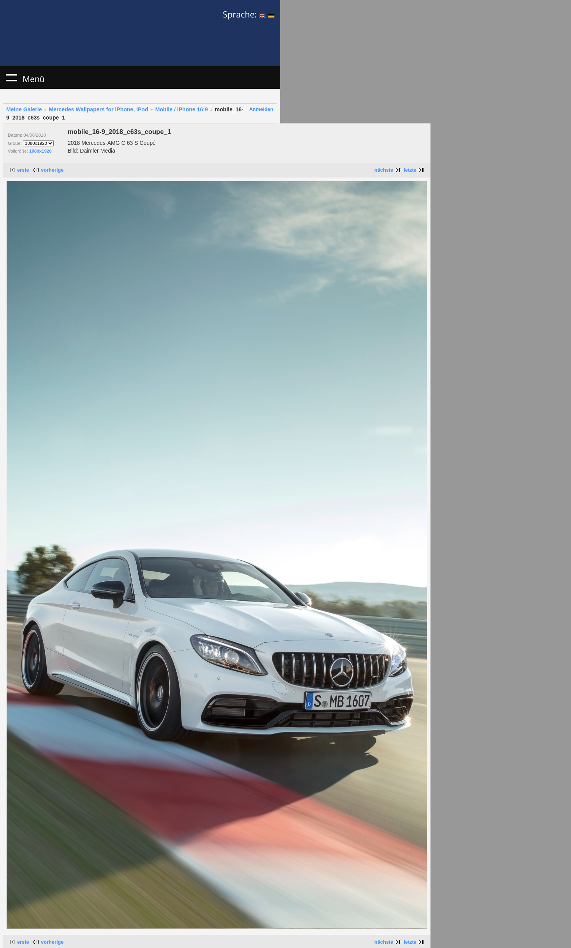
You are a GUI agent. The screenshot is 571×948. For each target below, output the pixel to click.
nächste (383, 170)
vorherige (52, 170)
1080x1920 (40, 151)
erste (23, 170)
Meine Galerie (24, 109)
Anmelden (261, 109)
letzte (410, 170)
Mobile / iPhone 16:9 (181, 109)
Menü (11, 77)
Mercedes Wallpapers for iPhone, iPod (98, 109)
